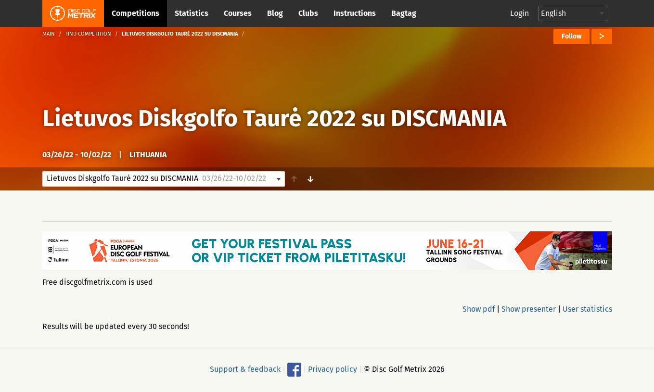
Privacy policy (332, 369)
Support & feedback (245, 369)
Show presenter (528, 309)
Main (48, 34)
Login (519, 13)
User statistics (587, 309)
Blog (275, 13)
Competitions (135, 13)
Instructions (354, 13)
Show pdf (478, 309)
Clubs (308, 13)
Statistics (191, 13)
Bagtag (403, 13)
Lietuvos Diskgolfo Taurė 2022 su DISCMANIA (274, 118)
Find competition (88, 34)
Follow (571, 36)
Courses (238, 13)
